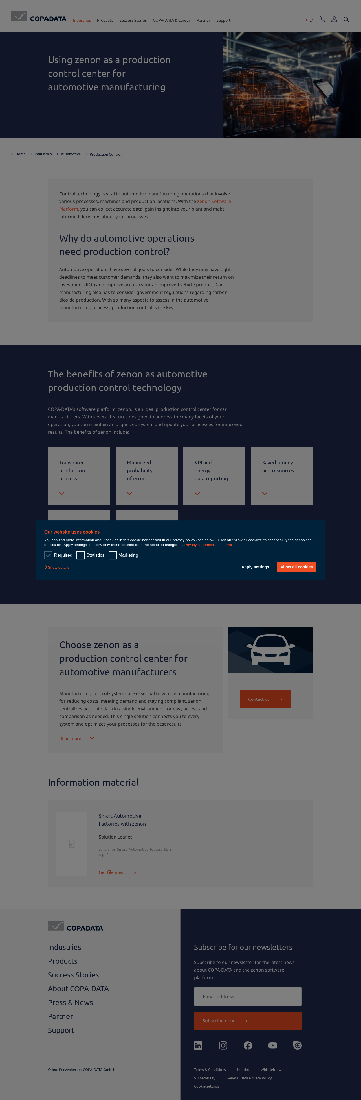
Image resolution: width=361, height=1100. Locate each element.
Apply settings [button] (255, 567)
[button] (58, 567)
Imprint (226, 545)
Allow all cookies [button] (296, 567)
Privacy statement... (200, 545)
